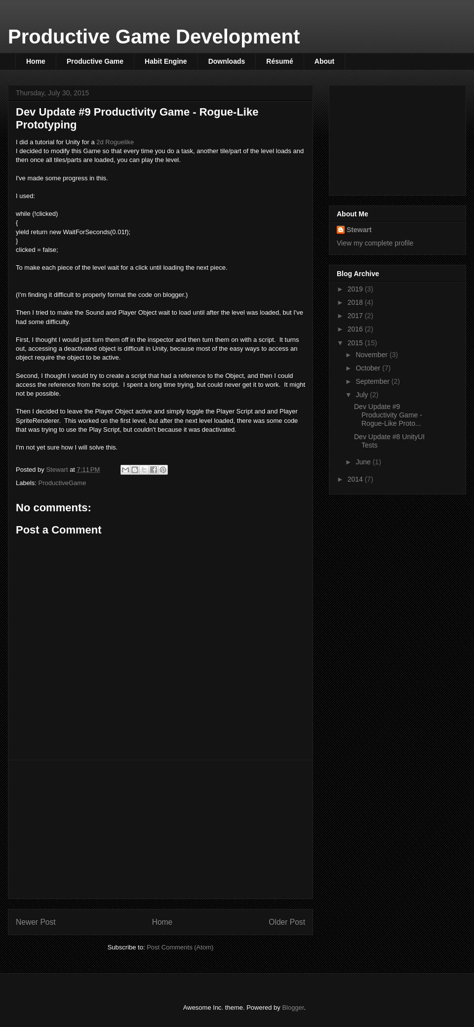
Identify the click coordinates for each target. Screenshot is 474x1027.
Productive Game (95, 61)
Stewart (359, 230)
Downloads (226, 61)
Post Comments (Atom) (180, 947)
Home (35, 61)
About (324, 61)
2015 (356, 343)
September (373, 381)
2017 (356, 316)
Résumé (279, 61)
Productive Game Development (154, 36)
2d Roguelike (115, 142)
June (364, 462)
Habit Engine (166, 61)
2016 (356, 329)
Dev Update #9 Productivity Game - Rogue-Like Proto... (388, 415)
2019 (356, 289)
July (363, 395)
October (369, 368)
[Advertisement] (160, 829)
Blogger (293, 1007)
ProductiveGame (62, 483)
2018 (356, 302)
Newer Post (36, 922)
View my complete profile (375, 243)
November (372, 355)
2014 (356, 479)
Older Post (287, 922)
